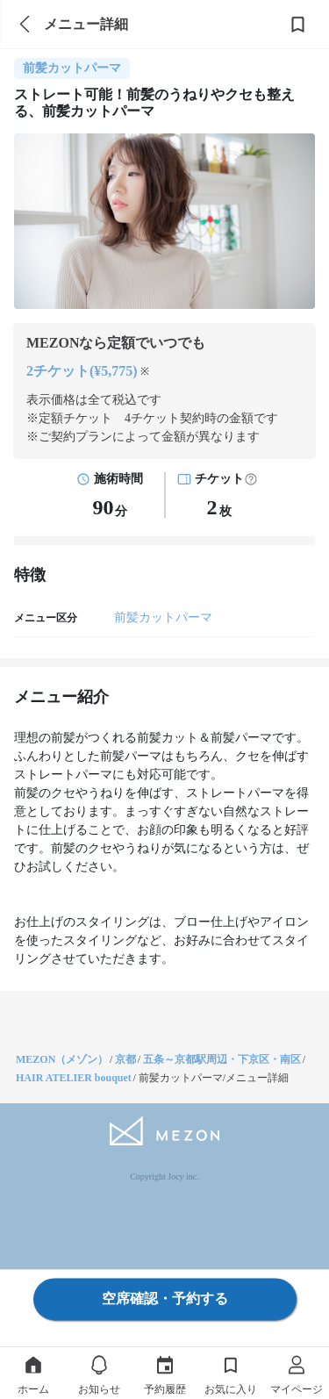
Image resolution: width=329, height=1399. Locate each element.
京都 (125, 1059)
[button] (251, 479)
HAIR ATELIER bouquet (74, 1078)
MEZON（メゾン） (62, 1059)
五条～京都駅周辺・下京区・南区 (222, 1059)
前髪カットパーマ (163, 617)
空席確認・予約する (165, 1298)
